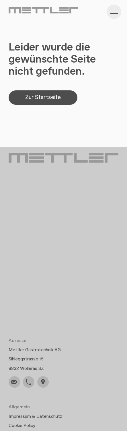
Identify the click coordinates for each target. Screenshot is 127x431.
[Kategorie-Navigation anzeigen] (114, 12)
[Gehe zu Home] (43, 10)
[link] (14, 382)
